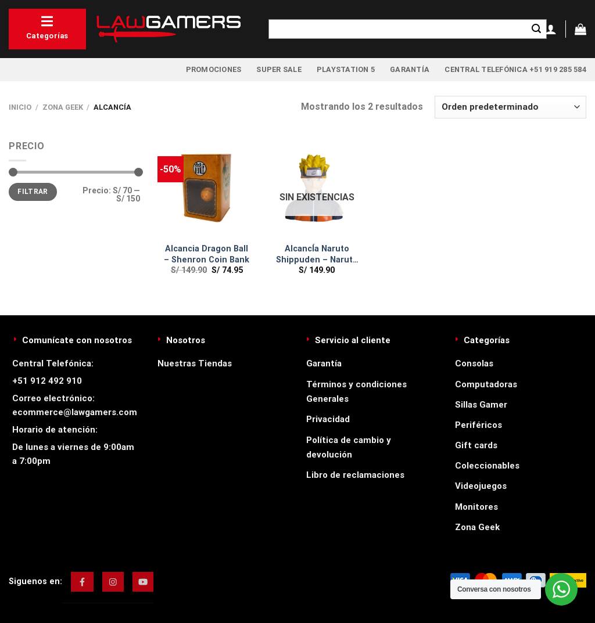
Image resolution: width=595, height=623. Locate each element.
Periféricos (478, 425)
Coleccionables (487, 465)
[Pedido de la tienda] (510, 107)
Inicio (20, 107)
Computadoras (486, 384)
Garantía (409, 69)
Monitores (476, 507)
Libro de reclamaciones (355, 475)
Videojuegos (481, 486)
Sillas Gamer (481, 404)
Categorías (47, 27)
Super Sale (279, 69)
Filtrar (32, 192)
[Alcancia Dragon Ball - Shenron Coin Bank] (206, 188)
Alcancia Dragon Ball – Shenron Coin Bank (206, 254)
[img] (82, 582)
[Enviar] (536, 29)
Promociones (214, 69)
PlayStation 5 (346, 69)
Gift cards (476, 445)
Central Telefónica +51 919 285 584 (515, 69)
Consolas (474, 363)
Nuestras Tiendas (194, 363)
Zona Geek (62, 107)
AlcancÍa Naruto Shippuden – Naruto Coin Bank (317, 254)
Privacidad (328, 419)
